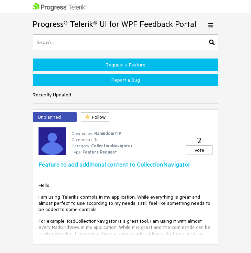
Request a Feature (125, 65)
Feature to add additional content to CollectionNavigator (114, 164)
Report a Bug (125, 80)
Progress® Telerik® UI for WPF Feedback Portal (114, 24)
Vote (199, 150)
